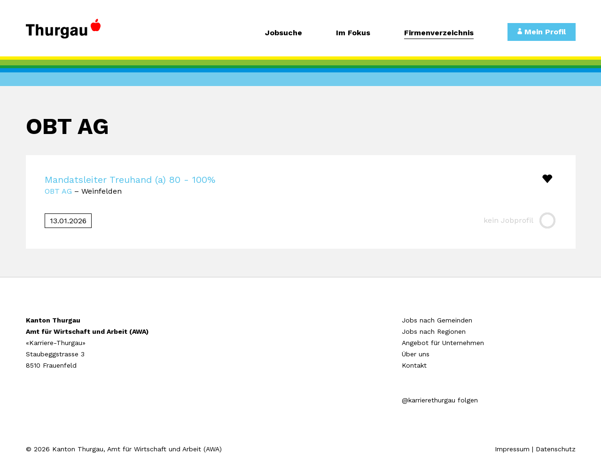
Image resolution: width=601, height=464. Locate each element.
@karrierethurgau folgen (440, 400)
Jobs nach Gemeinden (437, 320)
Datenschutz (556, 449)
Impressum (512, 449)
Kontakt (414, 365)
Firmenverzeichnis (439, 33)
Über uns (415, 354)
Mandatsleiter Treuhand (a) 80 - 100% (130, 179)
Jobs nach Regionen (434, 331)
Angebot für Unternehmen (443, 342)
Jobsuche (283, 33)
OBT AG (58, 191)
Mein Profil (541, 31)
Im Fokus (353, 33)
